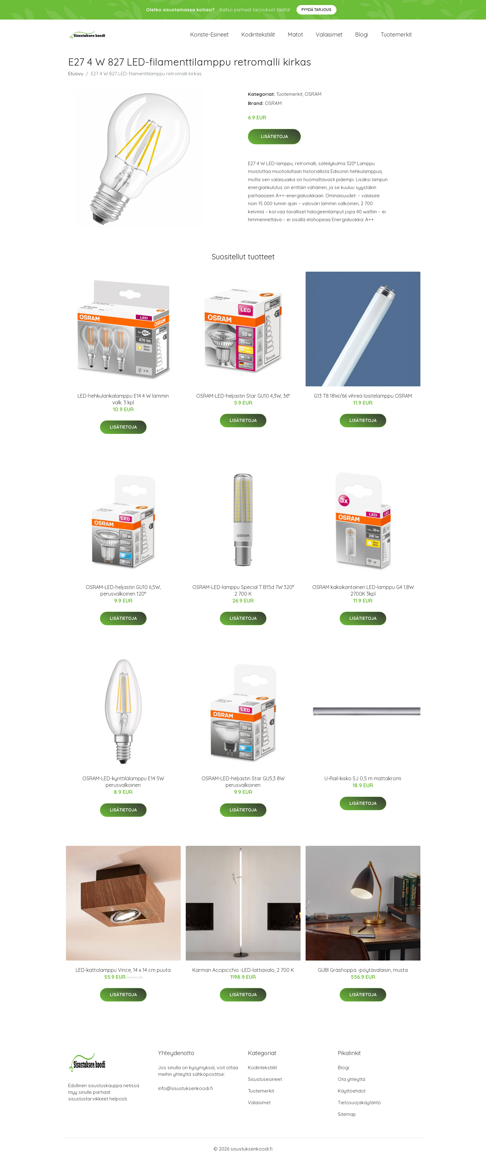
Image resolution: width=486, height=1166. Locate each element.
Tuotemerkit (396, 37)
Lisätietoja (274, 143)
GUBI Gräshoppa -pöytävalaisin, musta (363, 976)
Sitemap (347, 1120)
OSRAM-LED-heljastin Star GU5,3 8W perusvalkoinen (243, 788)
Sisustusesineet (265, 1085)
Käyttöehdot (352, 1097)
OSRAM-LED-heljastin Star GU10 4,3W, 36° (243, 402)
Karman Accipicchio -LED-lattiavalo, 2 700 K (243, 976)
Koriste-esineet (209, 37)
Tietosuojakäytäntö (359, 1109)
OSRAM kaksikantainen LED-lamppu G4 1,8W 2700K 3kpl (363, 596)
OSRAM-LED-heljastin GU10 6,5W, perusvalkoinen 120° (123, 596)
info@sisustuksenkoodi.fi (185, 1095)
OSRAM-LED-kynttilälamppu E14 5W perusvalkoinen (123, 788)
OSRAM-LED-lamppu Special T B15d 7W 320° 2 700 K (243, 596)
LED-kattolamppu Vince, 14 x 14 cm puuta (123, 976)
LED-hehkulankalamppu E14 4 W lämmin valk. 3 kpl (123, 405)
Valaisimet (329, 37)
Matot (295, 37)
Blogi (361, 37)
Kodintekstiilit (258, 37)
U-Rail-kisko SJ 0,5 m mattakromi (363, 785)
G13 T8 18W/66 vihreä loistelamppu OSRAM (363, 402)
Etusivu (75, 80)
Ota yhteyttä (351, 1085)
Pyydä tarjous (316, 9)
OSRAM (313, 100)
